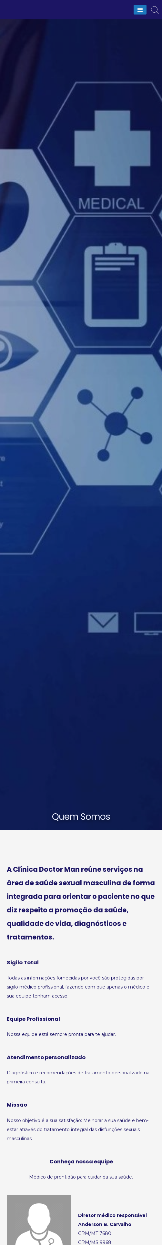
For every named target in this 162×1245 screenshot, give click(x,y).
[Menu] (140, 10)
